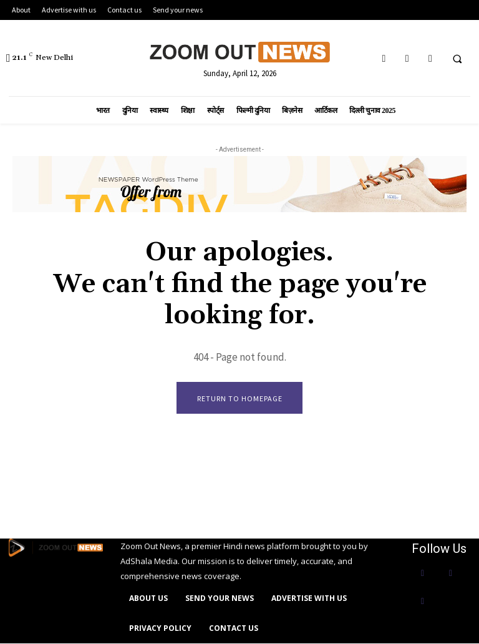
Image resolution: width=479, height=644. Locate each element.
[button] (457, 58)
